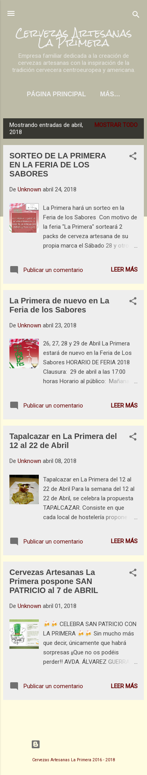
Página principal (56, 94)
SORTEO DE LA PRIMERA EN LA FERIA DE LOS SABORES (57, 164)
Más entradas (73, 715)
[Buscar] (136, 16)
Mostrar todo (116, 125)
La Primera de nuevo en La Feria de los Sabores (59, 305)
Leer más (124, 269)
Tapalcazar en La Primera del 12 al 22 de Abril (63, 441)
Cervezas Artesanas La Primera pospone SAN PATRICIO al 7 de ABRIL (53, 581)
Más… (110, 94)
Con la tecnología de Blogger (73, 744)
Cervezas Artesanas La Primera (73, 37)
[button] (133, 157)
